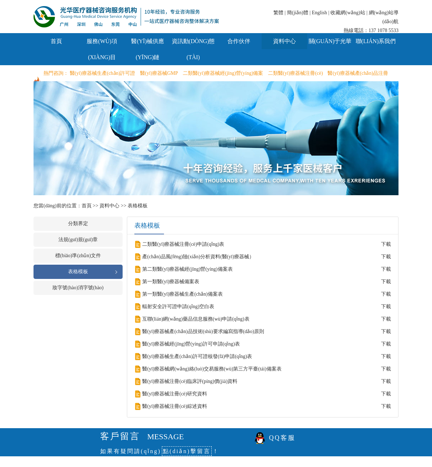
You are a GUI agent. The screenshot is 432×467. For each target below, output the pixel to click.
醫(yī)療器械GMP (159, 73)
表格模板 (138, 205)
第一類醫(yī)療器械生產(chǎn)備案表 (182, 294)
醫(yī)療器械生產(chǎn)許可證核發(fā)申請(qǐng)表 (197, 356)
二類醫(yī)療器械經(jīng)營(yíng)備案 (223, 73)
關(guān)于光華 (330, 41)
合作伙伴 (238, 41)
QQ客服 (282, 437)
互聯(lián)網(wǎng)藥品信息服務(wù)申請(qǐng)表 (196, 319)
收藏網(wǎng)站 (347, 12)
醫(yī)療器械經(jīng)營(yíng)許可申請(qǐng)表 (191, 344)
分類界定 (78, 223)
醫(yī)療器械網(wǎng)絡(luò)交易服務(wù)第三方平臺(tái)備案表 (212, 369)
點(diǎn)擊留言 (187, 451)
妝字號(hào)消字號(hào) (77, 287)
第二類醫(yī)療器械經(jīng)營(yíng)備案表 (187, 269)
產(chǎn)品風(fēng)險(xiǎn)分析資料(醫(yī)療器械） (198, 256)
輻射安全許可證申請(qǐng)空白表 (178, 306)
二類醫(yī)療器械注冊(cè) (295, 73)
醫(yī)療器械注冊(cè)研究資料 (174, 393)
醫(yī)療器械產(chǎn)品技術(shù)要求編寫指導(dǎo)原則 (203, 331)
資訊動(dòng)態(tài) (193, 49)
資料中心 (284, 41)
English (319, 12)
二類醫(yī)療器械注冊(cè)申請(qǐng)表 (183, 244)
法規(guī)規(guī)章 (78, 239)
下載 (386, 244)
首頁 (56, 41)
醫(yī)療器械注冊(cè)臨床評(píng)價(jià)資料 (190, 381)
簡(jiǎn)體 (297, 12)
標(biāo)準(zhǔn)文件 (78, 255)
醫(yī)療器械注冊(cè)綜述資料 (174, 406)
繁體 (278, 12)
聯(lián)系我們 (376, 41)
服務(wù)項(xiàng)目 (102, 49)
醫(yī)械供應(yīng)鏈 (147, 49)
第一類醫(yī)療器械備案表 (170, 281)
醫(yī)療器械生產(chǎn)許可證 (102, 73)
